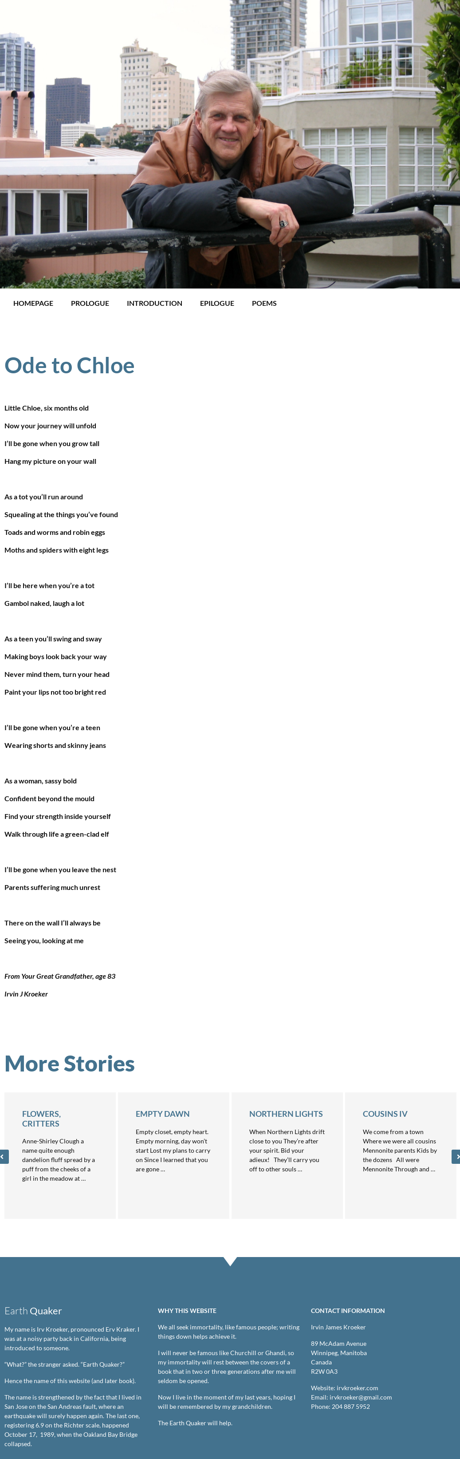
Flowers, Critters (41, 1118)
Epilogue (217, 303)
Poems (264, 303)
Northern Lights (286, 1114)
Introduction (154, 303)
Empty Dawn (163, 1114)
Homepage (33, 303)
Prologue (90, 303)
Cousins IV (385, 1114)
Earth (33, 1311)
